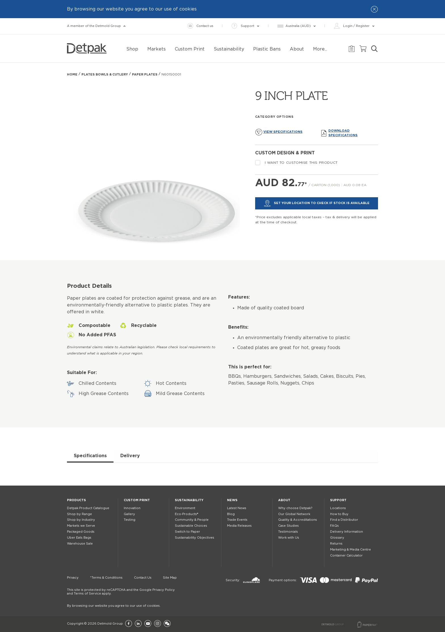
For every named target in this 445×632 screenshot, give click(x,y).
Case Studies (288, 525)
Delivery (130, 455)
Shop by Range (79, 514)
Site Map (170, 577)
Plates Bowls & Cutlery (104, 74)
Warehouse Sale (80, 543)
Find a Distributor (344, 519)
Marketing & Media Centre (350, 549)
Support (338, 500)
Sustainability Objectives (194, 537)
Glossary (337, 537)
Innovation (132, 508)
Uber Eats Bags (79, 537)
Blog (231, 514)
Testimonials (288, 531)
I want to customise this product (296, 162)
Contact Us (143, 577)
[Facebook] (128, 624)
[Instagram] (157, 624)
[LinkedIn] (138, 624)
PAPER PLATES (145, 74)
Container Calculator (346, 555)
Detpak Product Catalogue (88, 508)
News (232, 500)
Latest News (236, 508)
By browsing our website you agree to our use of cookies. (114, 605)
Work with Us (288, 537)
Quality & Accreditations (297, 519)
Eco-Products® (186, 514)
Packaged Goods (81, 531)
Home (72, 74)
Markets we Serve (81, 525)
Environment (185, 508)
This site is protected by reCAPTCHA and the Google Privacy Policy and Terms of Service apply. (121, 591)
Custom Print (137, 500)
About (284, 500)
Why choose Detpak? (295, 508)
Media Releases (239, 525)
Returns (336, 543)
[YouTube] (147, 624)
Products (76, 500)
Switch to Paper (187, 531)
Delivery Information (346, 531)
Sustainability (189, 500)
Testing (129, 519)
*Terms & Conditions (106, 577)
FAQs (334, 525)
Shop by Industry (81, 519)
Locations (338, 508)
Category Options (274, 116)
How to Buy (339, 514)
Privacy (73, 577)
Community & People (192, 519)
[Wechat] (167, 624)
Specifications (90, 455)
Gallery (129, 514)
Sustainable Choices (191, 525)
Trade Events (237, 519)
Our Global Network (294, 514)
